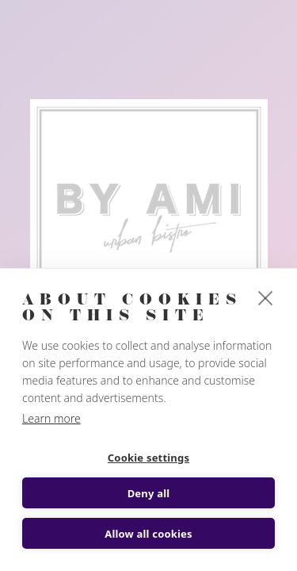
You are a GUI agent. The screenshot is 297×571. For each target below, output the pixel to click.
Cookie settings (148, 457)
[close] (265, 297)
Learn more (51, 418)
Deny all (149, 493)
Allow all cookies (148, 534)
